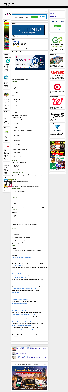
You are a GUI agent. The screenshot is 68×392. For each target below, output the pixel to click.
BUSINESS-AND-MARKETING (55, 15)
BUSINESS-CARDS (53, 16)
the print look (9, 3)
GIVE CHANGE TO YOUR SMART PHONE (22, 356)
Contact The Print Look (15, 251)
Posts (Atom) (31, 345)
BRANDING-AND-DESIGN (54, 13)
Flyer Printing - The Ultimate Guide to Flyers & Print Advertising (24, 347)
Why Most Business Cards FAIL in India (19, 362)
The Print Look (18, 75)
